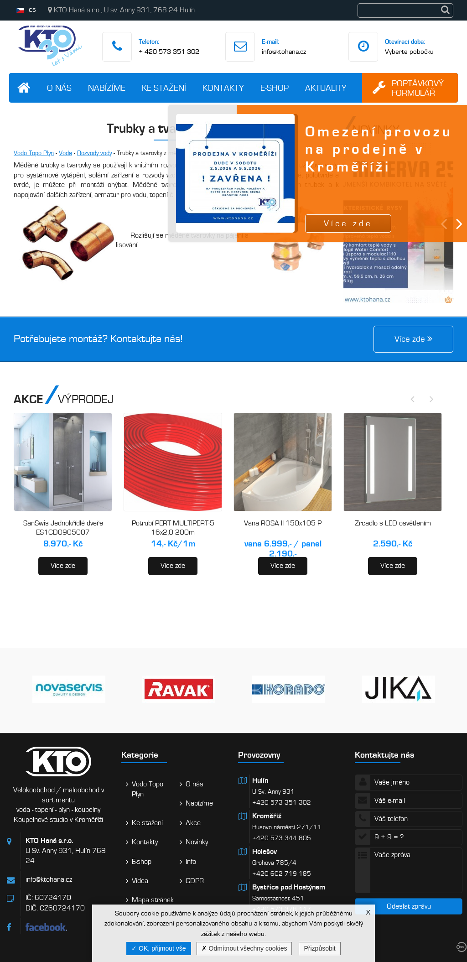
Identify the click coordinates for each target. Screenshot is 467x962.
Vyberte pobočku (409, 51)
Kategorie (139, 754)
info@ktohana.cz (284, 51)
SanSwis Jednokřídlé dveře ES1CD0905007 (63, 527)
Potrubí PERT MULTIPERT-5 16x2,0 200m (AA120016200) (173, 532)
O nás (59, 88)
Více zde (63, 566)
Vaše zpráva (408, 870)
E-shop (274, 88)
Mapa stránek (153, 900)
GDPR (195, 881)
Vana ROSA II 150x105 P (283, 523)
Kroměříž (266, 816)
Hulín (260, 780)
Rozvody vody (94, 153)
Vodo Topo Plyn (34, 153)
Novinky (197, 842)
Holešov (264, 852)
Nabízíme (106, 88)
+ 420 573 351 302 (169, 51)
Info (191, 862)
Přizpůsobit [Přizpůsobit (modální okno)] (319, 948)
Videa (140, 881)
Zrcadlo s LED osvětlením (393, 523)
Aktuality (326, 88)
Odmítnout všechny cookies (244, 948)
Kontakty (223, 88)
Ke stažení (164, 88)
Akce (193, 823)
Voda (65, 153)
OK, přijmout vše (158, 948)
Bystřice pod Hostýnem (288, 887)
